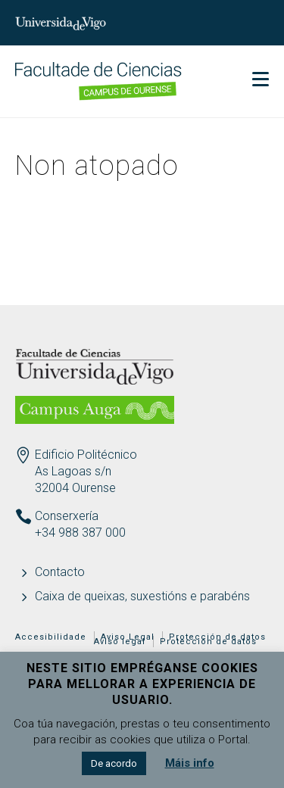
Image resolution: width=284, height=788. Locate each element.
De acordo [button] (114, 763)
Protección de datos (208, 641)
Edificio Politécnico (86, 454)
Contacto (60, 572)
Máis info (189, 763)
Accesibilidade (50, 637)
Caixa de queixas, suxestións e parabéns (142, 596)
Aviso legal (119, 641)
